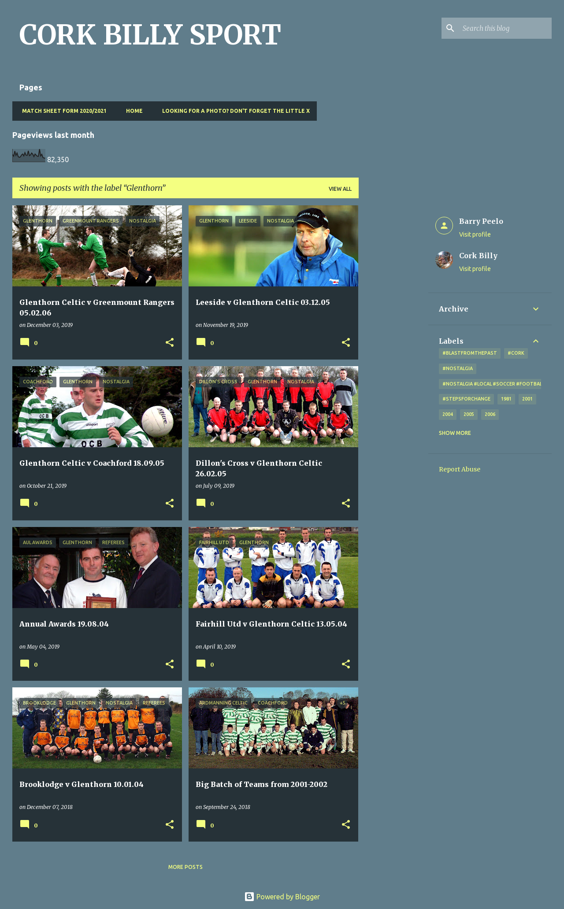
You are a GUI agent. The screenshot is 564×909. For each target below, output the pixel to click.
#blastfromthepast (469, 353)
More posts (185, 867)
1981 (506, 398)
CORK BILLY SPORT (150, 35)
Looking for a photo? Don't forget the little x (233, 111)
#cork (516, 353)
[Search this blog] (505, 28)
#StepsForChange (466, 398)
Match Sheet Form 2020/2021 (61, 111)
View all (340, 189)
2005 (469, 414)
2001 (527, 398)
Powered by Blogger (282, 897)
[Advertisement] (393, 337)
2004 (447, 414)
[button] (169, 343)
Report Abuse (459, 469)
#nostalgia (457, 368)
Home (131, 111)
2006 (490, 414)
